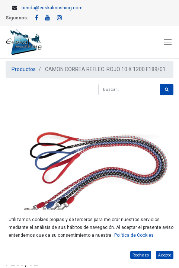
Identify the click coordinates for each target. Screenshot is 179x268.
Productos (24, 69)
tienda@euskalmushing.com (52, 7)
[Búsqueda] (166, 89)
